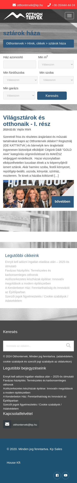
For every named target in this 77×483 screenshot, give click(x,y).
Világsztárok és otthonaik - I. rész (26, 120)
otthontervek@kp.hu (20, 424)
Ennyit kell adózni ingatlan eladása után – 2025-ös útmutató (38, 376)
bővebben (62, 201)
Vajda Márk (24, 129)
